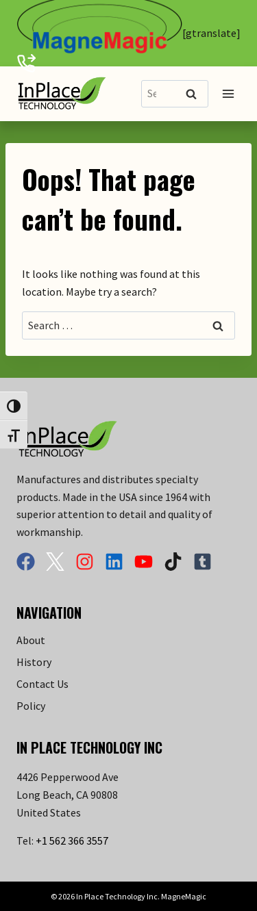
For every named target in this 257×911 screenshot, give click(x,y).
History (33, 662)
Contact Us (42, 684)
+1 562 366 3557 (72, 840)
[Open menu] (228, 93)
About (30, 640)
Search (195, 95)
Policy (30, 706)
